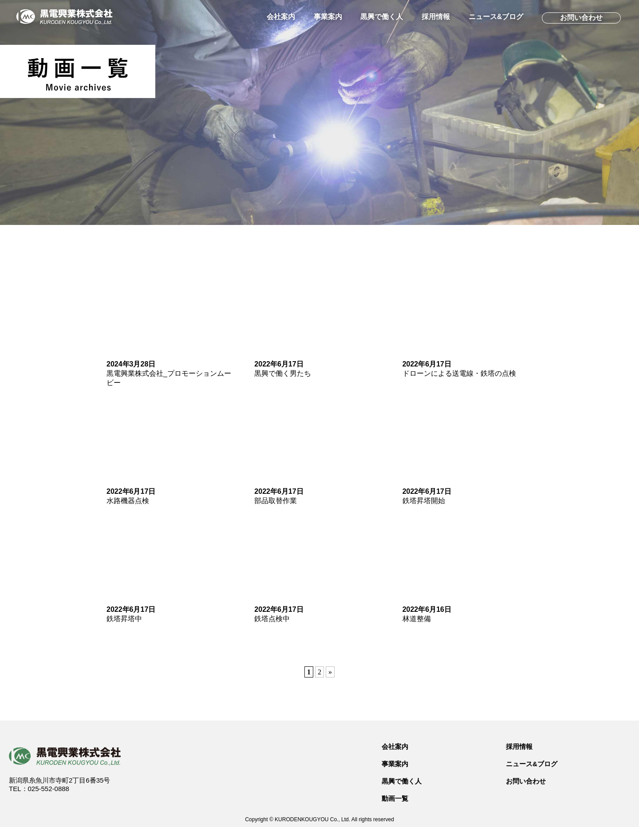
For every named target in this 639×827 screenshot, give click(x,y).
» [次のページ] (330, 672)
